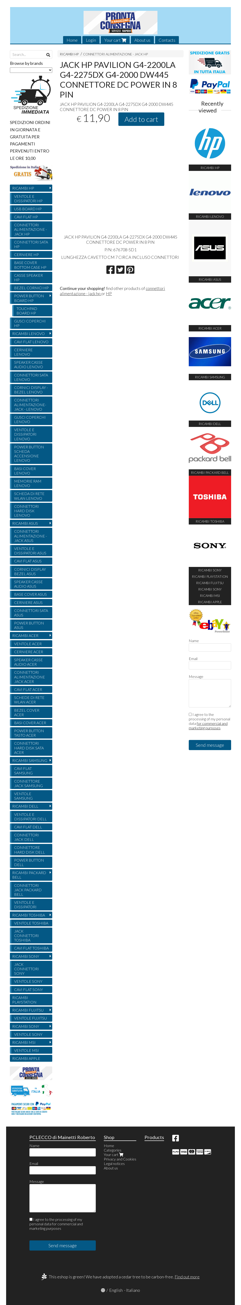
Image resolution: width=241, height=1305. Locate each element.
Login (91, 40)
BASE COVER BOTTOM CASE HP (30, 264)
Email (193, 658)
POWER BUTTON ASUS (29, 625)
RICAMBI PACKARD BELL (29, 874)
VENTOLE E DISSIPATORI (25, 904)
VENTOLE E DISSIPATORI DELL (30, 816)
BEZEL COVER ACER (26, 712)
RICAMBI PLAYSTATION (24, 999)
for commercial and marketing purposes (208, 725)
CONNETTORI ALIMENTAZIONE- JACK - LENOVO (30, 404)
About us (142, 40)
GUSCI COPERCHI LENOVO (30, 419)
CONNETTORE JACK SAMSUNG (28, 783)
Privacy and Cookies (120, 1159)
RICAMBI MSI (24, 1042)
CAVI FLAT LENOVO (31, 341)
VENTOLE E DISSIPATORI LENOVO (25, 434)
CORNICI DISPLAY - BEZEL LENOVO (31, 389)
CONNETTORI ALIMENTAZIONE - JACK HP (115, 54)
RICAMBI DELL (25, 806)
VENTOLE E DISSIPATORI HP (28, 198)
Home (72, 40)
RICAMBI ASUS (25, 523)
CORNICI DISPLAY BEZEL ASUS (30, 571)
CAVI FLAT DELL (28, 827)
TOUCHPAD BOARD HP (26, 310)
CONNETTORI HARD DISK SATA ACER (29, 747)
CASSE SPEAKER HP (28, 277)
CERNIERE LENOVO (23, 351)
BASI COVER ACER (30, 722)
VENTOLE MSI (26, 1050)
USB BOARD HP (28, 208)
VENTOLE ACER (28, 643)
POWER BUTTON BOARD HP (29, 297)
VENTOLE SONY (28, 981)
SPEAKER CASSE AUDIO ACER (28, 661)
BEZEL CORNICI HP (31, 287)
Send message (210, 745)
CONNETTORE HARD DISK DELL (29, 849)
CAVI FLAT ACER (28, 689)
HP (109, 293)
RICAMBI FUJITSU (28, 1010)
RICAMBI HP (69, 54)
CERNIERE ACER (28, 651)
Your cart (115, 40)
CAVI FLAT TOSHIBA (31, 948)
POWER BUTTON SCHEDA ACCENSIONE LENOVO (29, 454)
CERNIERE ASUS (28, 602)
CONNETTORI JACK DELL (26, 837)
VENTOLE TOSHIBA (31, 923)
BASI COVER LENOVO (25, 470)
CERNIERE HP (26, 254)
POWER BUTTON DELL (29, 862)
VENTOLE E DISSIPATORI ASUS (30, 550)
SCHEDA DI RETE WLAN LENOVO (29, 495)
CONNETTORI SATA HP (31, 244)
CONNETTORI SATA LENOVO (31, 377)
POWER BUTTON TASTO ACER (29, 732)
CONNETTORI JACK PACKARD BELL (28, 889)
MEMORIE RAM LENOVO (27, 483)
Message (196, 676)
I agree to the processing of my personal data (209, 721)
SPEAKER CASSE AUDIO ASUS (28, 583)
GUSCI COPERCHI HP (30, 323)
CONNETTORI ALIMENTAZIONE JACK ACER (29, 676)
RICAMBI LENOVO (28, 333)
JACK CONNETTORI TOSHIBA (26, 935)
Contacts (167, 40)
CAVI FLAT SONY (28, 989)
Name (194, 640)
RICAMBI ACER (25, 635)
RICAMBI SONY (25, 956)
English (116, 1290)
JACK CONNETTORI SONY (26, 968)
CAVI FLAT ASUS (28, 561)
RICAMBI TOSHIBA (28, 915)
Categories (112, 1150)
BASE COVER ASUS (30, 594)
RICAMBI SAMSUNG (29, 760)
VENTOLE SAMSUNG (23, 795)
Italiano (133, 1290)
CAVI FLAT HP (26, 217)
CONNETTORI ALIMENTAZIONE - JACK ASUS (30, 535)
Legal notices (114, 1163)
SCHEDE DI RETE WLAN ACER (29, 699)
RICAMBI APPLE (26, 1058)
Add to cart (141, 119)
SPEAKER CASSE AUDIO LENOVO (28, 364)
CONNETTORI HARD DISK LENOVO (26, 510)
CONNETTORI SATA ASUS (31, 612)
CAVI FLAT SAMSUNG (23, 770)
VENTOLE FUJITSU (30, 1018)
